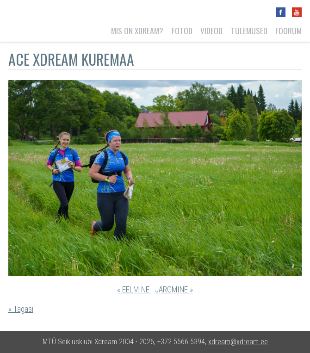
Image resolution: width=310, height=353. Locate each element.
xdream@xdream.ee (238, 341)
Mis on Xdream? (137, 31)
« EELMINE (133, 289)
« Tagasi (20, 309)
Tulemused (249, 31)
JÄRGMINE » (174, 289)
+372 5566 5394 (181, 341)
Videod (211, 31)
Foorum (288, 31)
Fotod (182, 31)
